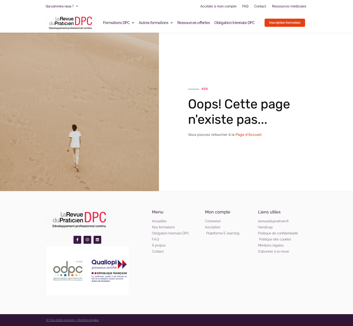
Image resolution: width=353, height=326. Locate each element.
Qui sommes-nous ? (62, 6)
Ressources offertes (193, 23)
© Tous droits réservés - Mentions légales (72, 320)
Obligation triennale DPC (234, 23)
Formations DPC (118, 22)
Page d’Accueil (248, 134)
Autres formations (156, 22)
